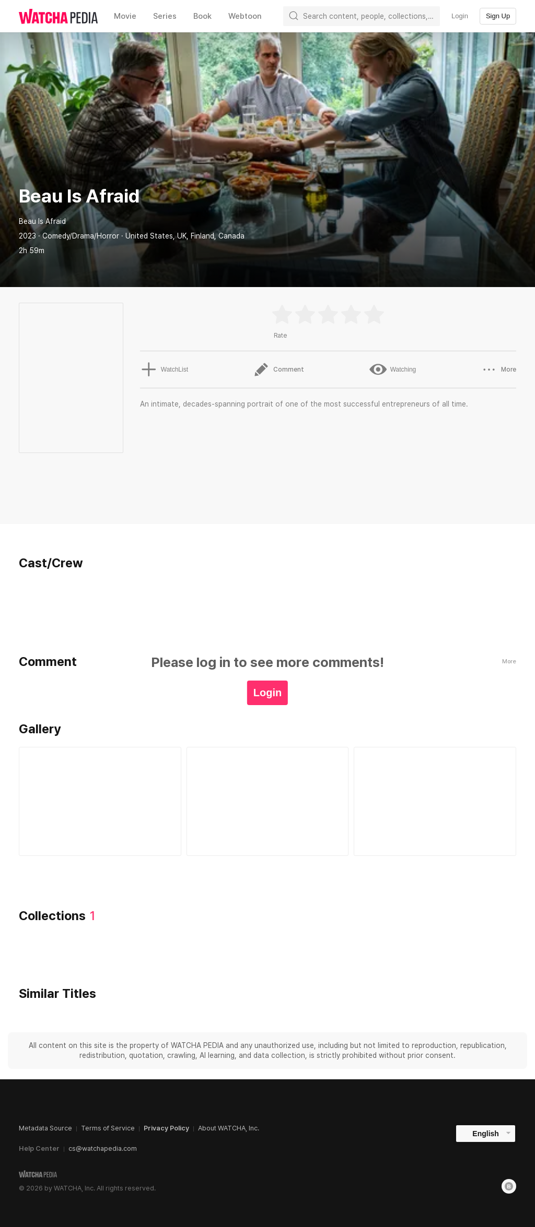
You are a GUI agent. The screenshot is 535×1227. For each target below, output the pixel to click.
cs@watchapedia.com (102, 1148)
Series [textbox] (165, 16)
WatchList (163, 369)
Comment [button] (278, 369)
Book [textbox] (202, 16)
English (485, 1133)
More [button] (498, 369)
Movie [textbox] (125, 16)
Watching (392, 369)
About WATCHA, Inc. (228, 1128)
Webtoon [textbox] (245, 16)
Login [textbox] (459, 16)
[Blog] (509, 1186)
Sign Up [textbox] (498, 16)
